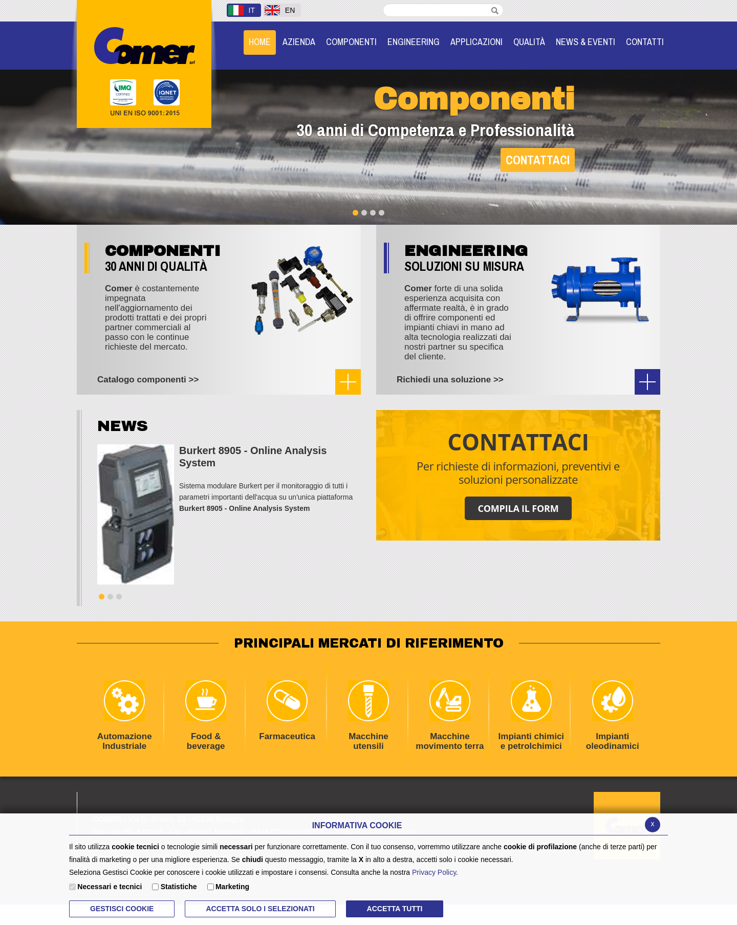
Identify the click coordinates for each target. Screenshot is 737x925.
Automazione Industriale (118, 715)
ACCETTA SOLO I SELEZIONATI (260, 909)
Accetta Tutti (395, 909)
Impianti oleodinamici (606, 715)
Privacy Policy (434, 872)
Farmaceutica (281, 710)
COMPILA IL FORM (518, 508)
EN (280, 10)
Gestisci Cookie (122, 909)
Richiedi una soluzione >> (450, 379)
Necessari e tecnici (109, 887)
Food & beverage (196, 715)
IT (241, 10)
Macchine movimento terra (447, 715)
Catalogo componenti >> (148, 379)
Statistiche (179, 887)
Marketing (232, 887)
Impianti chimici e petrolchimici (527, 715)
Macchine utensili (359, 715)
